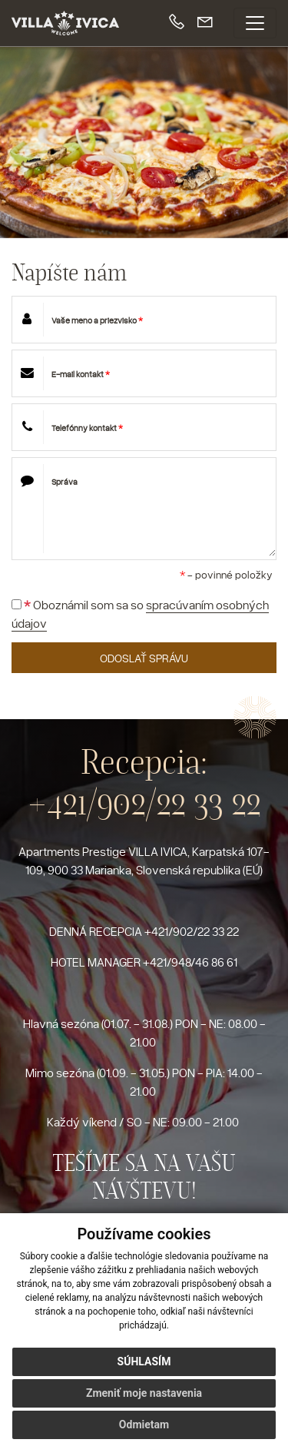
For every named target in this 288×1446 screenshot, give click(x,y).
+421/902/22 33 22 (144, 802)
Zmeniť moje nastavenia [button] (144, 1393)
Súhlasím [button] (144, 1361)
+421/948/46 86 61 (190, 962)
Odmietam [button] (144, 1424)
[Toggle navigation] (254, 23)
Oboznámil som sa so (140, 614)
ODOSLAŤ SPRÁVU (144, 658)
